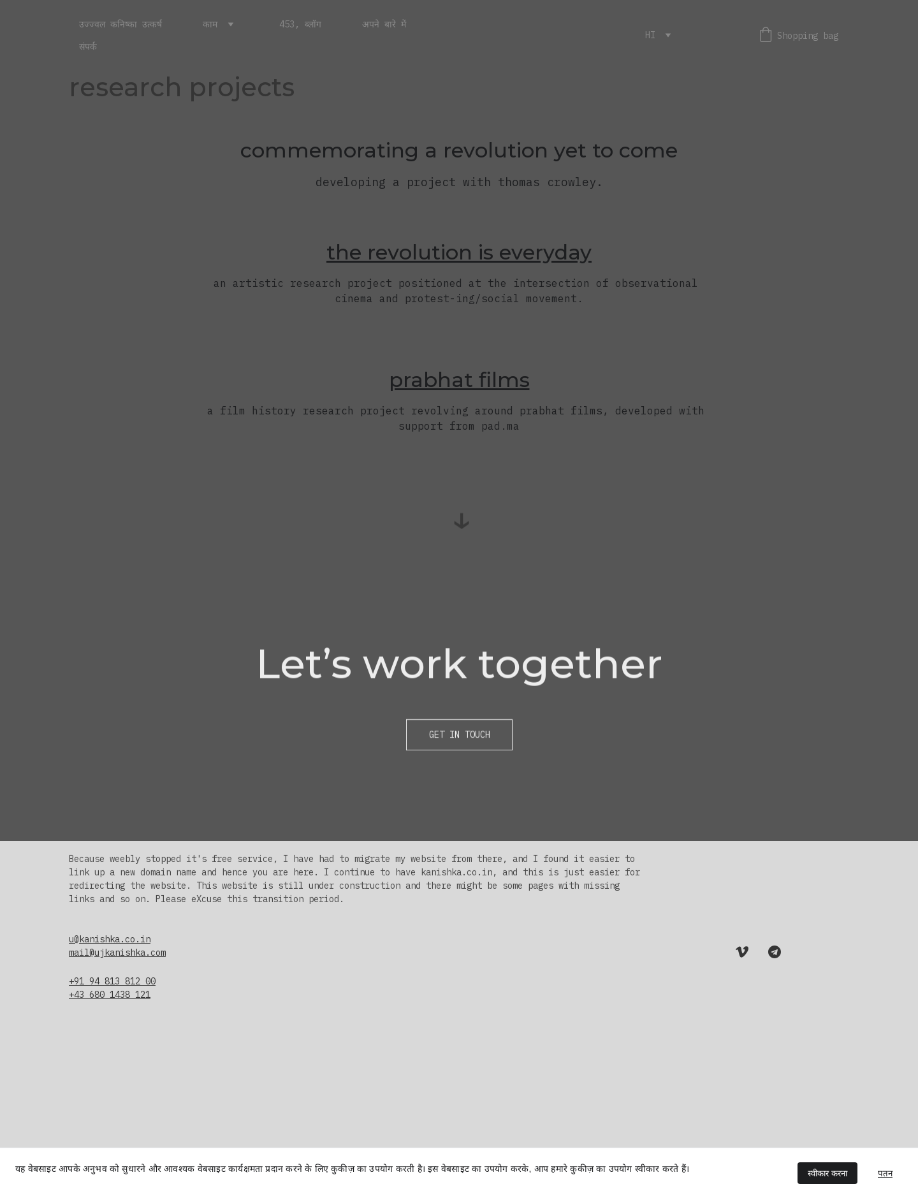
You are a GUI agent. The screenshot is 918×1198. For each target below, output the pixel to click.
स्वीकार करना (827, 1173)
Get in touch (459, 736)
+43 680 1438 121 (109, 994)
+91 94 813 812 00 (112, 981)
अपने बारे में (384, 24)
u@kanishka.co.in (109, 939)
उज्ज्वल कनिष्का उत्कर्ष (120, 24)
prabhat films (459, 379)
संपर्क (88, 46)
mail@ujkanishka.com (117, 952)
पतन (885, 1173)
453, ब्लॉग (300, 24)
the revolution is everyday (459, 252)
